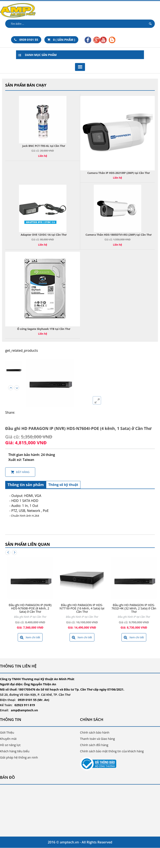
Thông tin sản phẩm (26, 484)
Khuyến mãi (8, 739)
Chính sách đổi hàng (94, 745)
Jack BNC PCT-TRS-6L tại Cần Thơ (43, 146)
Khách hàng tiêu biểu (14, 751)
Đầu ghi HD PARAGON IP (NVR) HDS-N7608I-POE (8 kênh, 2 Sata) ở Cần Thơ (30, 608)
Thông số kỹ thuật (63, 484)
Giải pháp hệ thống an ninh (19, 757)
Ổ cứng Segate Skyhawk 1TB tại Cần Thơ (43, 329)
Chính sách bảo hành (94, 732)
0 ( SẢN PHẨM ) (61, 40)
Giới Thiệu (7, 732)
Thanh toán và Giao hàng (97, 739)
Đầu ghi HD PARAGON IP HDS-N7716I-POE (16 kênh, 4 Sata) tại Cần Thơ (82, 608)
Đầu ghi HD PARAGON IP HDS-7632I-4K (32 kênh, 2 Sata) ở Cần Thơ (133, 608)
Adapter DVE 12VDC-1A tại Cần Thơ (43, 234)
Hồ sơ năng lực (10, 745)
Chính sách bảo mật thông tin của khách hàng (112, 751)
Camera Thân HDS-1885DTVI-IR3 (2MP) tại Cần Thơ (119, 234)
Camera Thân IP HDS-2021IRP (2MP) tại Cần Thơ (118, 173)
